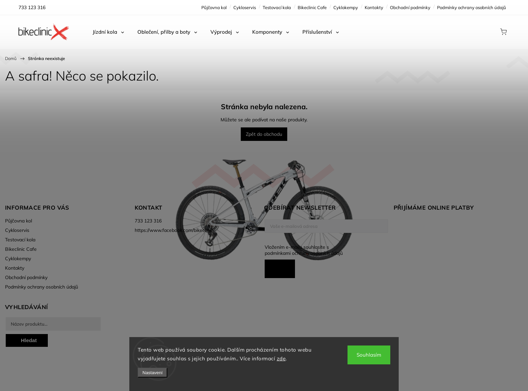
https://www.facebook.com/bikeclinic (174, 230)
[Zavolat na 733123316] (32, 7)
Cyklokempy (345, 7)
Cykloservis (244, 7)
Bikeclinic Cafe (312, 7)
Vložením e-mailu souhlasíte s (323, 250)
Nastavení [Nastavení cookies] (152, 372)
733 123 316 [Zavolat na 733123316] (148, 221)
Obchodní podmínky (410, 7)
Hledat (29, 340)
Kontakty (374, 7)
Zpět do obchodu (264, 134)
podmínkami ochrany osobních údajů (304, 253)
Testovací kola (277, 7)
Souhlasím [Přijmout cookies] (369, 355)
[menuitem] (108, 32)
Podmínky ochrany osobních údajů (471, 7)
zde (281, 358)
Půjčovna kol (214, 7)
